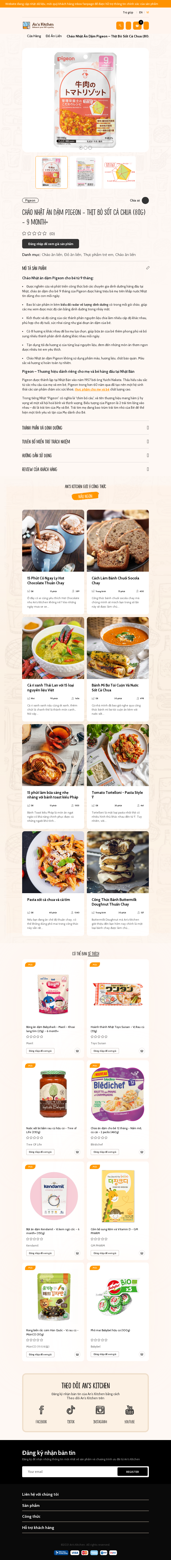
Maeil (29, 1043)
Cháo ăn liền (52, 254)
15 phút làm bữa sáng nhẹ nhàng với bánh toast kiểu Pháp (52, 795)
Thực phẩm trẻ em (98, 254)
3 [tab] (90, 148)
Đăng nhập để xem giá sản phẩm (50, 244)
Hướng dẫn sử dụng (37, 455)
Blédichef (97, 1144)
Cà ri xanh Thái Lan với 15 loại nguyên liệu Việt (50, 687)
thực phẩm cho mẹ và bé (92, 389)
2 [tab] (85, 148)
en (141, 12)
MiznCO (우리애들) (37, 1346)
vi (147, 12)
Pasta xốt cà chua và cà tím (48, 900)
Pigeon (30, 200)
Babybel (95, 1346)
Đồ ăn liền (72, 254)
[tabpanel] (85, 100)
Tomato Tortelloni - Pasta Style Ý (117, 795)
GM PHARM (98, 1245)
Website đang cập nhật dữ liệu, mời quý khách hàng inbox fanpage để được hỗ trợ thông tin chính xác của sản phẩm (81, 4)
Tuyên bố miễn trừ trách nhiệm (46, 441)
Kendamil (32, 1245)
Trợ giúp (128, 12)
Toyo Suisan (98, 1043)
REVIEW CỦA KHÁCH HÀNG (39, 469)
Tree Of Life (34, 1144)
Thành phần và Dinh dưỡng (42, 427)
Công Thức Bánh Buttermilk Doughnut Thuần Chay (114, 902)
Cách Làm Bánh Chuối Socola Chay (115, 580)
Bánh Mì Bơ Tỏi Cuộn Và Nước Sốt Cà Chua (115, 687)
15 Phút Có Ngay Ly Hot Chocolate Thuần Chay (45, 580)
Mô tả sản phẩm (34, 268)
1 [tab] (81, 148)
